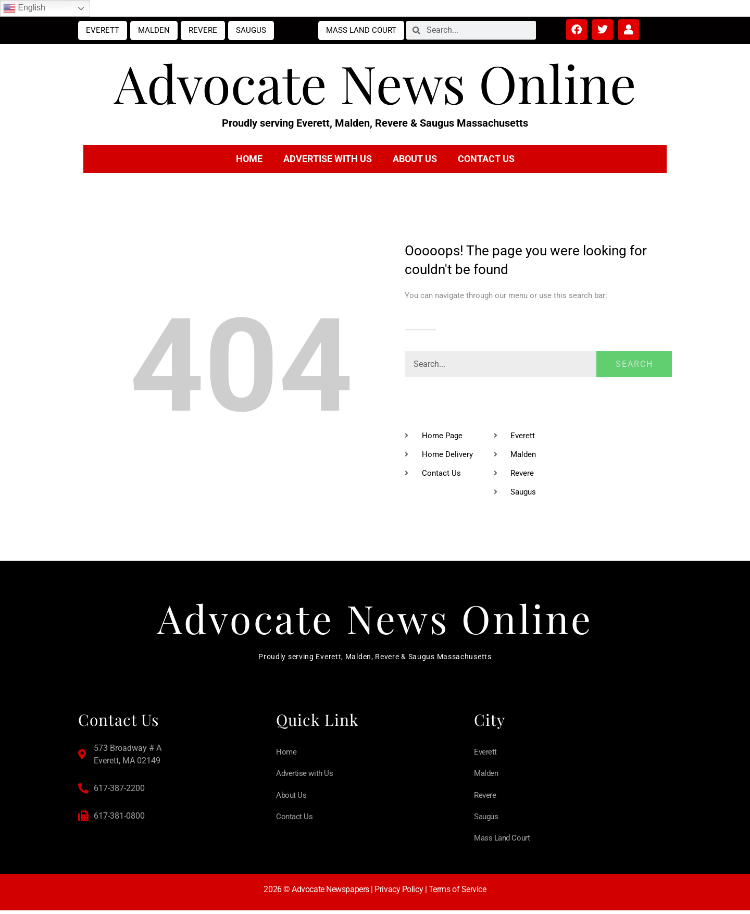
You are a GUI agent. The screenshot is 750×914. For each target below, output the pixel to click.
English (24, 8)
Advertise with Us (327, 158)
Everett (102, 30)
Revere (203, 30)
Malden (154, 30)
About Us (415, 158)
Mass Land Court (361, 30)
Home (249, 158)
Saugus (251, 30)
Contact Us (486, 158)
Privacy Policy (398, 892)
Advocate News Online (375, 82)
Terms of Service (457, 892)
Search (634, 364)
